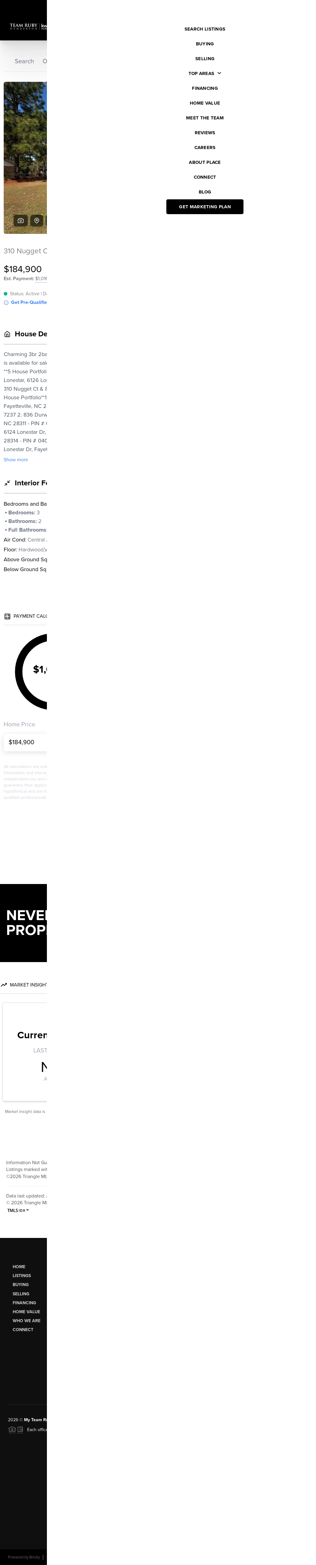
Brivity (34, 1557)
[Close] (302, 1497)
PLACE (120, 1419)
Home (19, 1266)
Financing (24, 1303)
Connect (23, 1329)
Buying (21, 1284)
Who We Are (26, 1320)
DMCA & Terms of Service (263, 1557)
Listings (22, 1275)
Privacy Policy (221, 1557)
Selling (21, 1294)
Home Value (26, 1311)
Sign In (292, 6)
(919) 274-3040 (282, 1332)
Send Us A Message (201, 1380)
